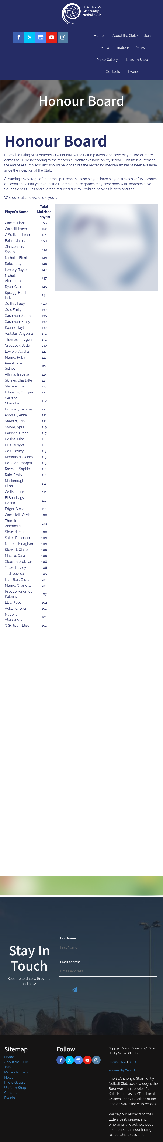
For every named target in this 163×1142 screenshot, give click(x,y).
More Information (114, 48)
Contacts (113, 72)
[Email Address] (108, 971)
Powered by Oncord (122, 1070)
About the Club (124, 36)
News (140, 48)
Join (147, 36)
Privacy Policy (117, 1061)
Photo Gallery (107, 60)
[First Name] (108, 947)
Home (99, 36)
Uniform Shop (137, 60)
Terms (132, 1061)
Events (133, 72)
